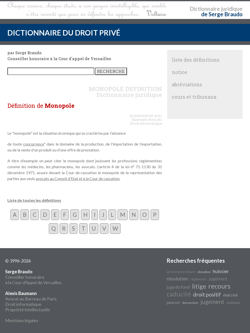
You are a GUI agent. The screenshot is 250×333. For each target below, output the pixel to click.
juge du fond (178, 287)
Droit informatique (23, 304)
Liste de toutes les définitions (34, 200)
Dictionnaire (205, 8)
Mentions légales (21, 320)
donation (204, 272)
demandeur (190, 303)
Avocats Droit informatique (146, 121)
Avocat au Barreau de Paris (31, 298)
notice (179, 72)
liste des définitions (195, 59)
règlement (198, 279)
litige (199, 286)
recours (219, 286)
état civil (230, 295)
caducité (179, 294)
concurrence (33, 144)
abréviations (187, 84)
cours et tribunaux (194, 96)
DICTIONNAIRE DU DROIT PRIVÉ (63, 32)
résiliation (233, 303)
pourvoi (173, 302)
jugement (218, 278)
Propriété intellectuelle (27, 309)
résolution (177, 278)
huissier (221, 271)
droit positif (207, 294)
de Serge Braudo (222, 14)
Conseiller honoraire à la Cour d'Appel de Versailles (33, 277)
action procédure (181, 271)
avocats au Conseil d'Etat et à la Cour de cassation (78, 178)
